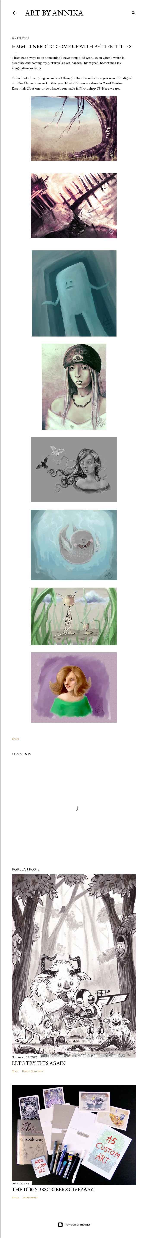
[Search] (133, 12)
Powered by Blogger (74, 1224)
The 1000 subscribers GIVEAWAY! (53, 1189)
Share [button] (15, 738)
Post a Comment (33, 1071)
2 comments (30, 1197)
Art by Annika (54, 13)
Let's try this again (39, 1063)
